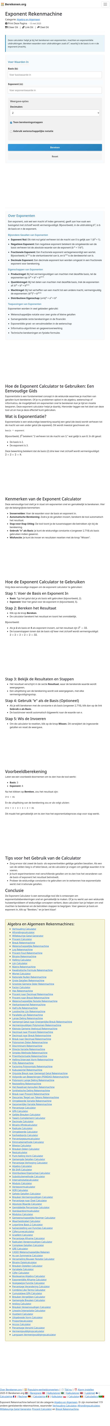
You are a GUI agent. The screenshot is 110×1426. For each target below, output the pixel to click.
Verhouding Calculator (24, 928)
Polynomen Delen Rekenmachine (30, 1042)
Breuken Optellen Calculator (27, 1265)
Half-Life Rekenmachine (25, 1008)
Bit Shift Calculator (22, 1169)
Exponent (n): (15, 84)
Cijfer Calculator (20, 1272)
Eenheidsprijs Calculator (25, 1135)
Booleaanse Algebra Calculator (28, 1276)
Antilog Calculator (21, 1303)
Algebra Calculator (22, 1166)
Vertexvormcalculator (23, 1186)
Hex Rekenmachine (22, 990)
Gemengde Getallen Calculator (28, 1159)
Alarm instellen (86, 1389)
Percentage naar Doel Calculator (29, 1200)
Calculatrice (6, 1396)
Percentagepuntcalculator (26, 1138)
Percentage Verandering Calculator (31, 1286)
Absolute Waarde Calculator (27, 1204)
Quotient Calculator (22, 1314)
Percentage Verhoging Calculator (30, 1162)
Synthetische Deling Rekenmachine (31, 1090)
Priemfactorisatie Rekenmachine (29, 1056)
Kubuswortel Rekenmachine (27, 1069)
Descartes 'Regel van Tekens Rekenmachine (35, 1097)
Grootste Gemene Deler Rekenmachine (33, 983)
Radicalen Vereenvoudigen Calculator (32, 1241)
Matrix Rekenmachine (24, 966)
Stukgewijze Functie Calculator (28, 1283)
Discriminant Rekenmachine (27, 1045)
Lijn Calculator (20, 963)
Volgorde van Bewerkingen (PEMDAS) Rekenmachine (40, 1076)
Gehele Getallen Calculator (26, 1193)
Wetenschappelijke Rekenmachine (30, 946)
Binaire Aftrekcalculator (24, 1124)
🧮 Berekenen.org (13, 4)
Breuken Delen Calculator (26, 1149)
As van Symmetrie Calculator (27, 1255)
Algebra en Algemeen (28, 19)
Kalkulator (57, 1396)
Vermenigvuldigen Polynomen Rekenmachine (36, 1025)
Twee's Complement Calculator (28, 1118)
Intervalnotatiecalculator (25, 1179)
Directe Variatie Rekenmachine (28, 1049)
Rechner (22, 1396)
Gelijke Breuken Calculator (26, 1114)
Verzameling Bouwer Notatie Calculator (33, 1259)
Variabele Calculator (23, 1269)
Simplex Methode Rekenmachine (29, 1052)
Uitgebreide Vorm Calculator (27, 1317)
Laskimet (90, 1393)
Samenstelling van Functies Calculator (32, 1228)
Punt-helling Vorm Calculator (27, 1155)
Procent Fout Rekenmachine (27, 953)
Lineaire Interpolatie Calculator (28, 1310)
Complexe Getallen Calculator (28, 1245)
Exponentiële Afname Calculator (29, 1279)
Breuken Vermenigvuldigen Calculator (32, 1197)
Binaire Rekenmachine (24, 956)
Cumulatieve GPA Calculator (27, 1293)
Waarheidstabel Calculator (26, 1221)
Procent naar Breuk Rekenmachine (30, 997)
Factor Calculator (21, 987)
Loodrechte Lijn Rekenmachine (28, 1011)
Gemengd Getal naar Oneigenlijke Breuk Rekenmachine (42, 1021)
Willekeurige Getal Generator (27, 935)
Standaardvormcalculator (25, 1210)
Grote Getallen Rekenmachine (28, 980)
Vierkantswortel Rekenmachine (29, 1004)
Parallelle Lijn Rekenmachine (27, 1014)
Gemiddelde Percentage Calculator (31, 1207)
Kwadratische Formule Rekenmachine (32, 970)
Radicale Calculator (22, 1128)
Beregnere (36, 1393)
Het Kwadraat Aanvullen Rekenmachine (33, 1087)
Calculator (73, 1396)
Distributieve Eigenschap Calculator (31, 1173)
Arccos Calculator (21, 1324)
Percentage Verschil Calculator (28, 1327)
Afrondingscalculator (23, 932)
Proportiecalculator (22, 1320)
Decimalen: (16, 106)
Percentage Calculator (24, 1107)
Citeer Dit (11, 27)
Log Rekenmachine (22, 949)
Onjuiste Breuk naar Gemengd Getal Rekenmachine (40, 1073)
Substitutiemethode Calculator (28, 1176)
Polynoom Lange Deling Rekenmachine (33, 1080)
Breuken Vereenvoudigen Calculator (31, 1307)
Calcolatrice (39, 1396)
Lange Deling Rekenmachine (27, 1018)
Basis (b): (13, 68)
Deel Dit (43, 27)
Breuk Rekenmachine (23, 942)
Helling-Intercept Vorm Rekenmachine (32, 1059)
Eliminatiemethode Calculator (28, 1142)
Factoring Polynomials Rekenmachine (32, 1066)
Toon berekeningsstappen (28, 122)
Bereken (55, 147)
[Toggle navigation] (105, 4)
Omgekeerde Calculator (25, 1131)
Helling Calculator (21, 959)
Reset (55, 156)
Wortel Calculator (21, 973)
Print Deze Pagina (16, 23)
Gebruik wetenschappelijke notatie (33, 131)
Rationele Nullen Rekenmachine (29, 977)
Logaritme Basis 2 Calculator (27, 1224)
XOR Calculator (20, 1190)
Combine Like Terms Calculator (28, 1289)
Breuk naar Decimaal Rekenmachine (31, 1038)
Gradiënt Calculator (22, 1234)
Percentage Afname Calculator (28, 1238)
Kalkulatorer (72, 1393)
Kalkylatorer (53, 1393)
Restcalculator (19, 1152)
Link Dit (27, 27)
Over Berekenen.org (11, 1389)
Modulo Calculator (22, 1183)
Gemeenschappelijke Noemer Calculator (33, 1217)
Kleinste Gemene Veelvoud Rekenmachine (34, 1028)
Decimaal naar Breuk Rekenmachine (31, 1035)
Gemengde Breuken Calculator (28, 1300)
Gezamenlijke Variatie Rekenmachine (32, 1104)
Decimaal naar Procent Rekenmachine (32, 1032)
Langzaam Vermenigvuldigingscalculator (34, 1334)
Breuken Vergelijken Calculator (28, 1296)
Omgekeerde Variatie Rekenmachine (31, 1100)
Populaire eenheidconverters (43, 1389)
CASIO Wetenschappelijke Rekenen (31, 1252)
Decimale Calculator (23, 1121)
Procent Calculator (22, 939)
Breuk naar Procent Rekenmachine (30, 1094)
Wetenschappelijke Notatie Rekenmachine (34, 1001)
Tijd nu (68, 1389)
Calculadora (91, 1396)
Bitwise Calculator (21, 1145)
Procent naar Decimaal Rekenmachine (32, 994)
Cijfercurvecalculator (23, 1231)
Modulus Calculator (22, 1214)
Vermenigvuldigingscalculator (28, 1331)
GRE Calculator (20, 1248)
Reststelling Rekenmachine (26, 1083)
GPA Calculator (20, 1111)
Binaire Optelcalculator (24, 1262)
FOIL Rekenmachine (23, 1063)
